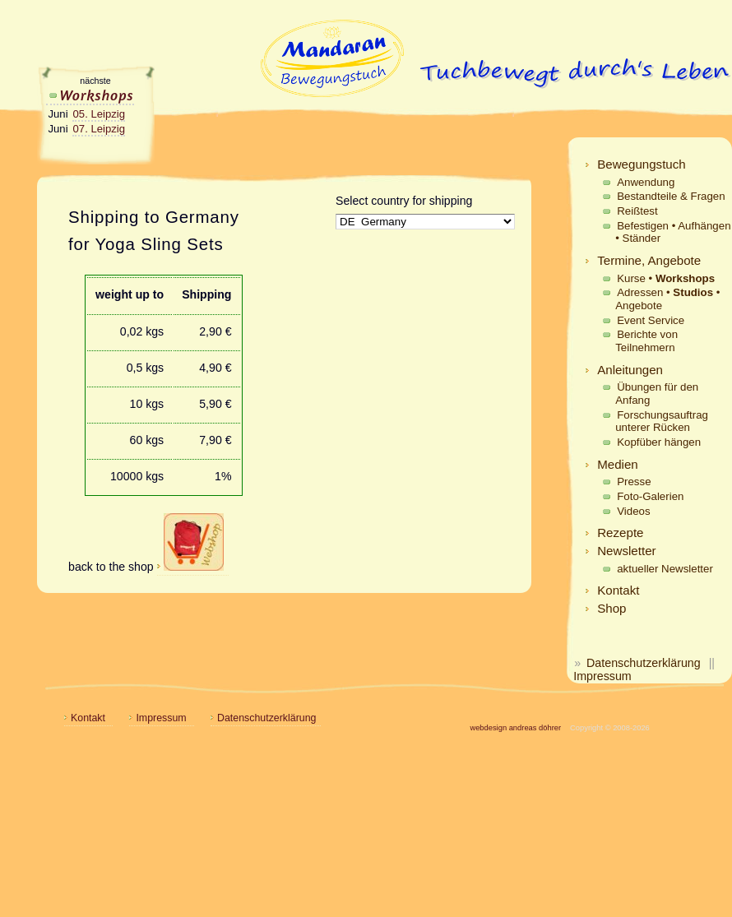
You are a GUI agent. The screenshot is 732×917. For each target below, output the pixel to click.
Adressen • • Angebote (667, 299)
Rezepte (620, 533)
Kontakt (618, 590)
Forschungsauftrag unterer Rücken (661, 421)
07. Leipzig (99, 129)
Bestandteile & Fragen (671, 196)
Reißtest (637, 211)
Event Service (650, 320)
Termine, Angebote (649, 260)
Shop (611, 608)
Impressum (602, 676)
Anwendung (645, 182)
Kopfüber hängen (659, 442)
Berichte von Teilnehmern (646, 341)
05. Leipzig (99, 114)
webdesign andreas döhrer (515, 728)
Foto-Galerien (650, 496)
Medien (617, 464)
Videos (633, 511)
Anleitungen (630, 370)
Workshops (90, 95)
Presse (634, 481)
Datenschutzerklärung (643, 662)
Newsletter (626, 551)
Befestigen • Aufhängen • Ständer (672, 232)
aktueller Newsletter (665, 569)
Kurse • (666, 278)
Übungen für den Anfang (656, 393)
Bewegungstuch (641, 164)
